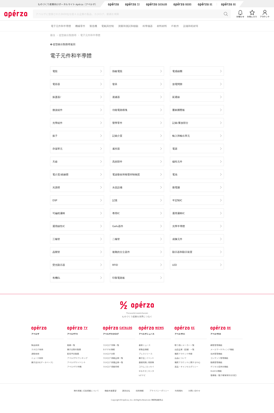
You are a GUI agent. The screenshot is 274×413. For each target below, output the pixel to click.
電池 (174, 174)
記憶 (114, 200)
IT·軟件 (175, 25)
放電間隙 (177, 84)
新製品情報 (144, 349)
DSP (54, 200)
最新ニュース (144, 345)
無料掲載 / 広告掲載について (86, 390)
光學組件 (57, 122)
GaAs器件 (117, 226)
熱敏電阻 (117, 71)
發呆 (114, 84)
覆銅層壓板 (178, 109)
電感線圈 (177, 71)
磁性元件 (177, 161)
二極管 (116, 238)
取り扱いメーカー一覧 (184, 345)
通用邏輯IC (178, 213)
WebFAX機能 (216, 370)
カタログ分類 (109, 353)
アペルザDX (215, 333)
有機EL (56, 277)
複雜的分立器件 (121, 251)
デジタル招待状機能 (219, 366)
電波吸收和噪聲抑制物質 (126, 174)
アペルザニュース (146, 333)
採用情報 (140, 390)
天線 (54, 161)
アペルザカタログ (111, 333)
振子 (54, 135)
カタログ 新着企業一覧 (113, 362)
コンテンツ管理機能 (219, 358)
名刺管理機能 (216, 353)
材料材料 (162, 25)
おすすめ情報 (109, 349)
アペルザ (35, 333)
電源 (174, 148)
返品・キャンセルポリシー (186, 366)
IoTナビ (142, 375)
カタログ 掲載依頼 (111, 366)
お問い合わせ (194, 390)
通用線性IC (58, 226)
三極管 (56, 238)
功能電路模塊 (119, 109)
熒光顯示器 (58, 264)
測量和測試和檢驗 (128, 25)
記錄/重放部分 (180, 122)
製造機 (93, 25)
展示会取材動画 (74, 349)
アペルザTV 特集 (74, 366)
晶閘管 (56, 251)
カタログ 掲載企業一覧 (113, 358)
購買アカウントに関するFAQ (187, 362)
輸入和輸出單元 (181, 135)
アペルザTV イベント (76, 362)
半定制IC (177, 200)
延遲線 (176, 96)
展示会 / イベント (146, 358)
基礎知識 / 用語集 (146, 362)
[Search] (132, 14)
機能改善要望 (110, 390)
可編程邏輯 (58, 213)
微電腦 (176, 187)
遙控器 (116, 148)
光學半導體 (178, 226)
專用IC (116, 213)
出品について (180, 358)
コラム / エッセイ (146, 366)
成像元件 (177, 238)
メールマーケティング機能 (222, 349)
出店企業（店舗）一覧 (184, 349)
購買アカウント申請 (183, 353)
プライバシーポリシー (159, 390)
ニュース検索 (37, 358)
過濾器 (116, 96)
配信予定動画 (73, 353)
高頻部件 (117, 161)
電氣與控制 (107, 25)
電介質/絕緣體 (60, 174)
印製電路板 (118, 277)
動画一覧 (71, 345)
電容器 (56, 84)
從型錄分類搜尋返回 (64, 44)
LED (174, 264)
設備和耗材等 (190, 25)
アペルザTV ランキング (77, 358)
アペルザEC (180, 333)
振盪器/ (56, 96)
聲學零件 (117, 122)
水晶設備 (117, 187)
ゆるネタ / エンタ (146, 370)
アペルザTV (72, 333)
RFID (115, 264)
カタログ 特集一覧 (111, 345)
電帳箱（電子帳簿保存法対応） (224, 375)
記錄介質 (117, 135)
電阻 (54, 71)
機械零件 (80, 25)
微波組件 (57, 109)
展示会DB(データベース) (42, 362)
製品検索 (35, 345)
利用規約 (179, 390)
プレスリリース (145, 353)
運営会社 (126, 390)
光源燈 (56, 187)
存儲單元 (57, 148)
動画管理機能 (216, 362)
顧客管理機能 (216, 345)
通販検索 (35, 353)
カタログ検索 (37, 349)
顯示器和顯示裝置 (182, 251)
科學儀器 (148, 25)
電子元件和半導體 (61, 25)
